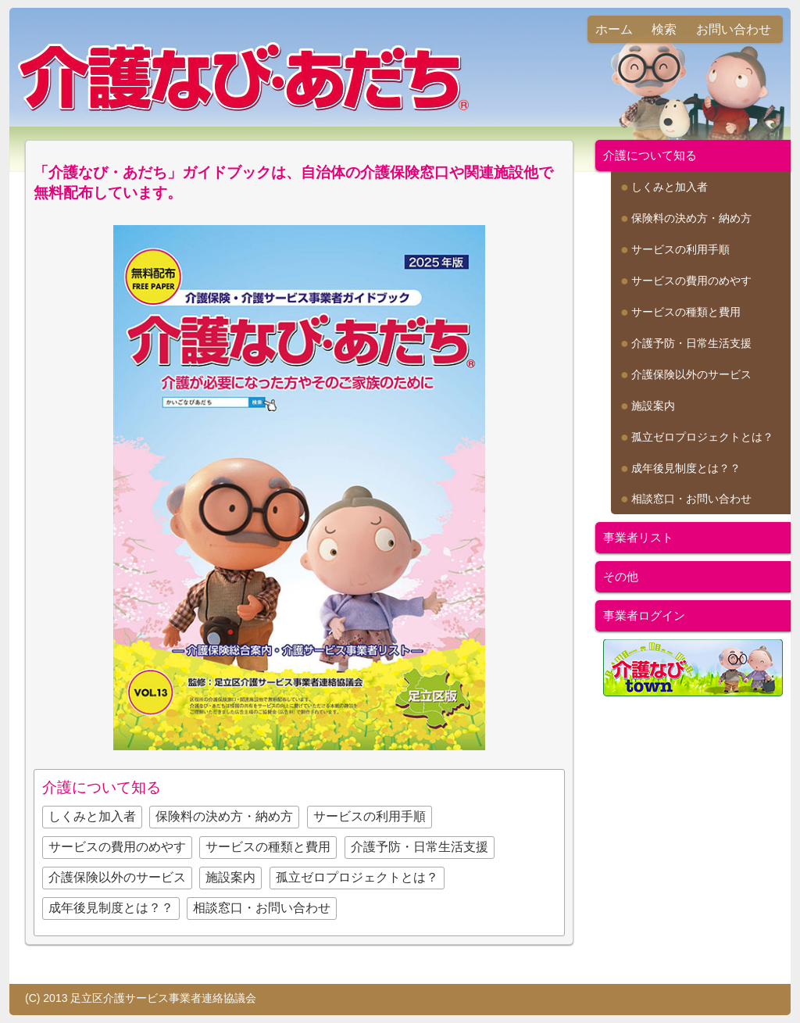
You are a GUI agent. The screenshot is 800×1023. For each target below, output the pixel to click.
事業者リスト (638, 537)
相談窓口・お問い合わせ (261, 907)
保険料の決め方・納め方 (224, 816)
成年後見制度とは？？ (110, 907)
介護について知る (650, 155)
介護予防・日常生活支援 (419, 846)
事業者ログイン (644, 615)
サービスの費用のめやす (117, 846)
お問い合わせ (733, 29)
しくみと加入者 (92, 816)
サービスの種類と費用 (267, 846)
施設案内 (230, 877)
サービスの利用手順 (369, 816)
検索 (664, 29)
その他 (620, 576)
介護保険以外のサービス (117, 877)
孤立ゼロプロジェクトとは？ (357, 877)
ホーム (614, 29)
